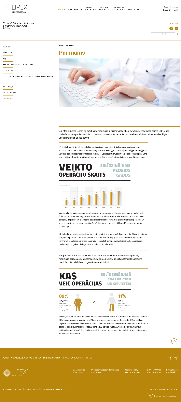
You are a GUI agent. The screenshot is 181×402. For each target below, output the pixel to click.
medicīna (104, 8)
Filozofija (8, 86)
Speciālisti (8, 52)
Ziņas (5, 58)
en (176, 24)
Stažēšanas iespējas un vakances (19, 64)
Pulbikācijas (9, 92)
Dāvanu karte (10, 70)
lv (170, 24)
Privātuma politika (31, 389)
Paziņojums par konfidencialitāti (52, 389)
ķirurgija (91, 8)
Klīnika (61, 10)
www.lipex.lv (171, 372)
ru (173, 24)
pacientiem (119, 8)
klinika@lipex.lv (172, 370)
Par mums (8, 98)
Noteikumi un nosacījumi (12, 389)
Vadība (6, 46)
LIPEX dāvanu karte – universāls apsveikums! (29, 76)
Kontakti (134, 10)
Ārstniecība (76, 10)
